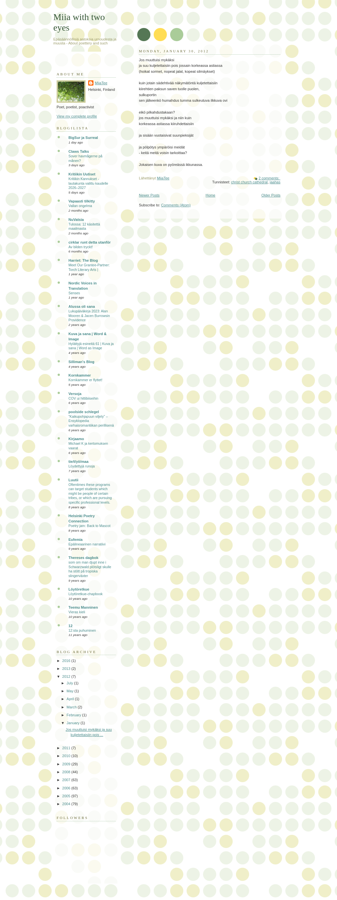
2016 (66, 661)
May (70, 691)
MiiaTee (101, 83)
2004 (66, 804)
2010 (66, 756)
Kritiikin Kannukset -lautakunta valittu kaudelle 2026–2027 (88, 183)
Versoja (74, 394)
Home (210, 195)
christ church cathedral (249, 182)
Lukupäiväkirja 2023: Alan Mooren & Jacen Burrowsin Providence (89, 315)
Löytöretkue (78, 589)
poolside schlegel (83, 412)
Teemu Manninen (83, 607)
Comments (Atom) (176, 205)
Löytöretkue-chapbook (85, 594)
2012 (66, 676)
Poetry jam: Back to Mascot (89, 526)
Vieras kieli (76, 612)
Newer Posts (149, 195)
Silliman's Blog (81, 362)
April (70, 699)
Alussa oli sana (81, 306)
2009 (66, 764)
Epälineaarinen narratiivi (86, 544)
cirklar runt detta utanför (89, 242)
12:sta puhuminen (82, 630)
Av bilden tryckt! (80, 247)
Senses (74, 293)
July (70, 683)
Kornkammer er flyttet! (85, 380)
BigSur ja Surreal (83, 138)
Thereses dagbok (83, 558)
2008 (66, 772)
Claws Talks (78, 151)
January (73, 723)
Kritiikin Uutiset (81, 174)
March (72, 707)
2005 (66, 796)
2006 (66, 788)
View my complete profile (77, 116)
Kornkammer (79, 375)
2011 (66, 748)
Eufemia (75, 540)
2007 (66, 780)
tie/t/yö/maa (78, 461)
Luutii (73, 480)
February (74, 715)
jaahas (275, 182)
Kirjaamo (76, 439)
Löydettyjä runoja (81, 466)
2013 (66, 669)
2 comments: (269, 178)
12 (70, 626)
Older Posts (270, 195)
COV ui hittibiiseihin (83, 398)
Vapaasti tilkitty (81, 201)
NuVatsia (76, 220)
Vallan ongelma (80, 206)
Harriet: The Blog (83, 260)
